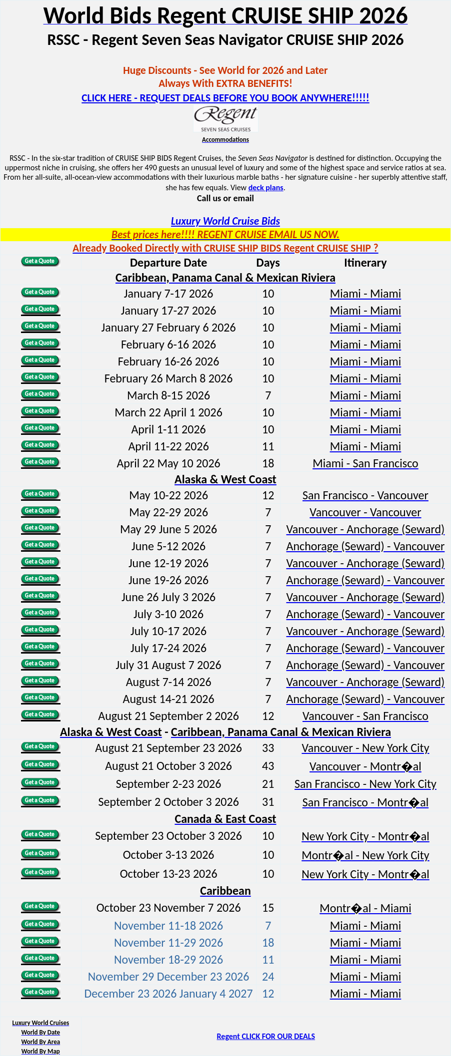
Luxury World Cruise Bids (225, 221)
